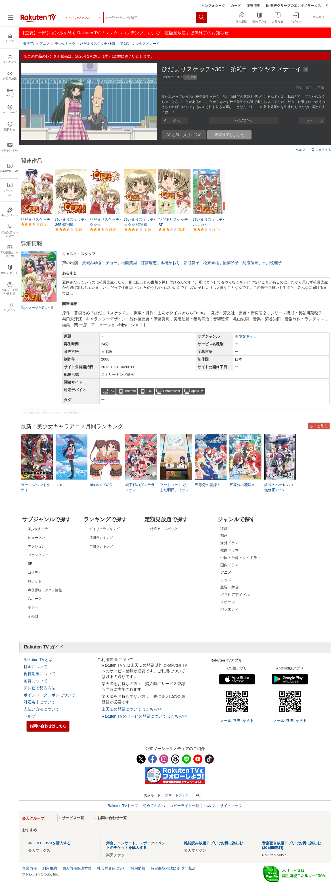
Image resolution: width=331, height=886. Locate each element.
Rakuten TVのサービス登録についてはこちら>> (144, 716)
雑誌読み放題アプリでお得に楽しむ (213, 843)
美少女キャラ (246, 336)
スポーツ (227, 602)
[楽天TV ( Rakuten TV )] (38, 21)
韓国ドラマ (229, 550)
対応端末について (39, 702)
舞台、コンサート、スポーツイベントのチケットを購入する (135, 845)
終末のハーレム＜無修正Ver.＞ (279, 487)
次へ (310, 121)
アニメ (225, 572)
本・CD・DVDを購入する (49, 843)
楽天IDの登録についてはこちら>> (132, 709)
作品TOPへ (243, 121)
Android (130, 391)
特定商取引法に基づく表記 (173, 868)
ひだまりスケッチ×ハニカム (209, 222)
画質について (35, 681)
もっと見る (318, 426)
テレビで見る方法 (39, 688)
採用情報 (138, 868)
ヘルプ (300, 149)
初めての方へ (154, 806)
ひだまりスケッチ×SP (174, 222)
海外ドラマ (229, 543)
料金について (35, 666)
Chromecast (171, 391)
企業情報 (29, 868)
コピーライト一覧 (184, 806)
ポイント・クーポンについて (49, 695)
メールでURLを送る (237, 720)
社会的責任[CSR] (111, 868)
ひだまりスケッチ (35, 219)
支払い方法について (41, 709)
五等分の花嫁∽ (241, 485)
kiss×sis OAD (101, 485)
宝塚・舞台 (229, 587)
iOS (149, 391)
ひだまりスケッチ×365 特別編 (71, 222)
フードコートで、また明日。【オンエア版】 (174, 490)
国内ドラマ (229, 565)
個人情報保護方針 (77, 868)
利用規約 (49, 868)
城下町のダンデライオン (140, 487)
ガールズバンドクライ (35, 487)
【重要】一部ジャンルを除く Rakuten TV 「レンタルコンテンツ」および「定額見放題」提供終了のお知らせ (125, 32)
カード (236, 5)
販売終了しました (229, 135)
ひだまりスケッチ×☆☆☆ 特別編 (140, 222)
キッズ (225, 580)
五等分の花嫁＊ (208, 485)
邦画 (224, 535)
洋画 (224, 528)
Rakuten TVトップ (123, 806)
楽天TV (28, 44)
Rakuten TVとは (38, 659)
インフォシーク (213, 5)
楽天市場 (253, 5)
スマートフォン (177, 795)
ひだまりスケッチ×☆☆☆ (105, 222)
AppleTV (197, 391)
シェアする (320, 149)
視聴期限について (39, 673)
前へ (176, 121)
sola (59, 485)
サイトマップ (231, 806)
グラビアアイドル (235, 594)
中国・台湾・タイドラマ (240, 558)
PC (112, 391)
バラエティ (229, 609)
